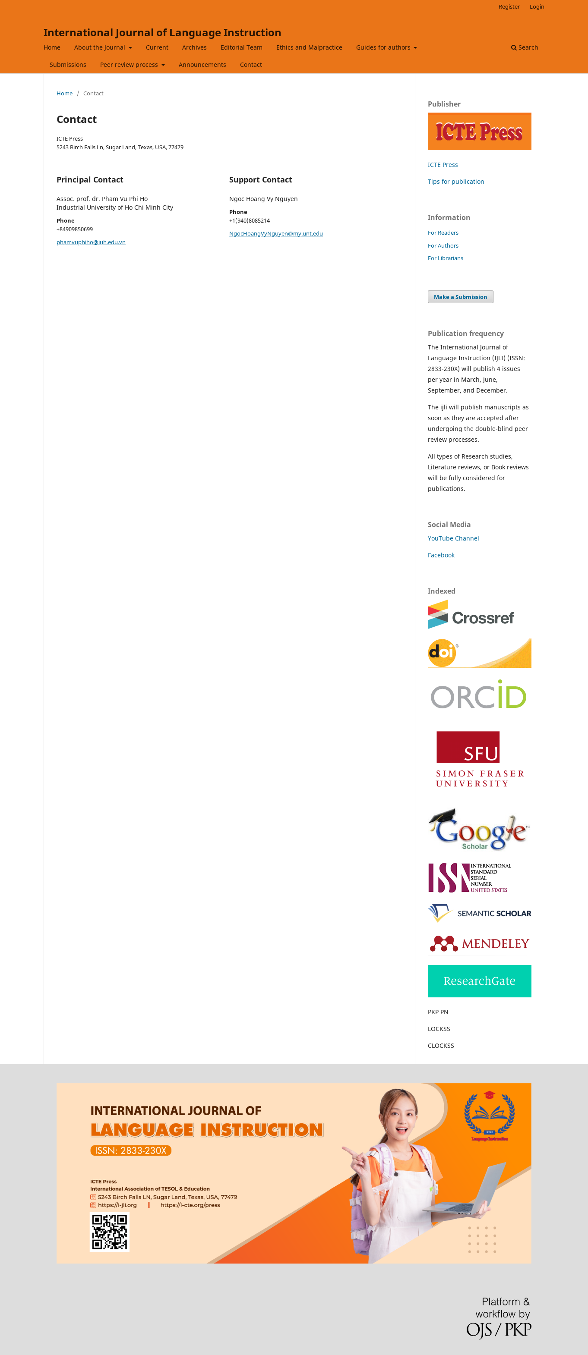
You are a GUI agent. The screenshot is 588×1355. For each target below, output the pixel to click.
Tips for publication (456, 181)
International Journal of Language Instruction (162, 32)
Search (524, 47)
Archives (194, 47)
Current (157, 47)
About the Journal (100, 47)
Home (52, 47)
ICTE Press (443, 164)
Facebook (441, 555)
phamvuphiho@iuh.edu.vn (91, 242)
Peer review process (130, 64)
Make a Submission (460, 297)
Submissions (68, 64)
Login (537, 6)
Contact (251, 64)
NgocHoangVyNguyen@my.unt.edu (276, 233)
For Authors (443, 245)
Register (509, 6)
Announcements (202, 64)
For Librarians (445, 258)
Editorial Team (241, 47)
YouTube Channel (453, 538)
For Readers (443, 232)
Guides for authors (384, 47)
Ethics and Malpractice (309, 47)
